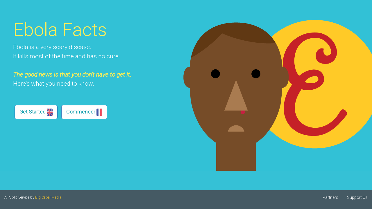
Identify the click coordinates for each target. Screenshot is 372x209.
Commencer (84, 112)
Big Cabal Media (48, 197)
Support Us (357, 197)
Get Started (36, 112)
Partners (330, 197)
